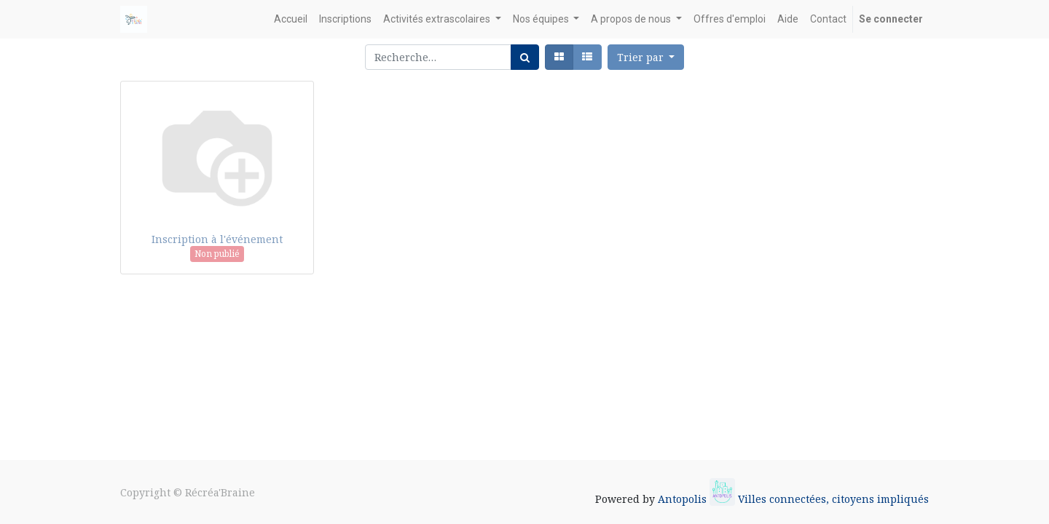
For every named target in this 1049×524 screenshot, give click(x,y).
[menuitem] (290, 19)
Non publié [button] (217, 253)
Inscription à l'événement (217, 239)
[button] (646, 57)
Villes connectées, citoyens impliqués (833, 499)
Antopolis (684, 499)
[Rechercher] (525, 57)
